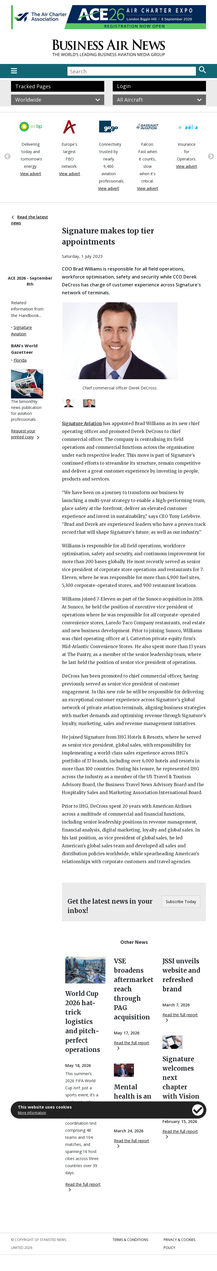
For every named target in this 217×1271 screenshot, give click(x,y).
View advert (30, 173)
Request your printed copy (25, 434)
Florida (20, 360)
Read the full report (83, 1186)
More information (32, 1112)
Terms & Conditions (130, 1239)
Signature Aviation (82, 423)
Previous (7, 156)
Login (124, 86)
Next (210, 156)
